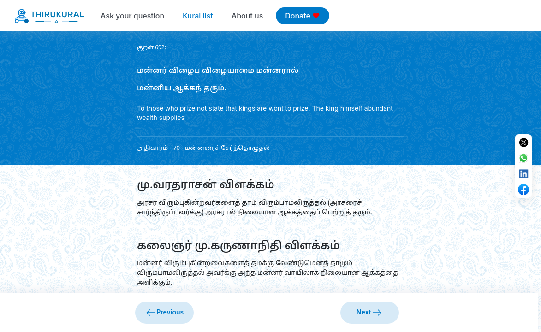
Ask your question (132, 15)
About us (247, 15)
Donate (302, 15)
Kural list (198, 15)
